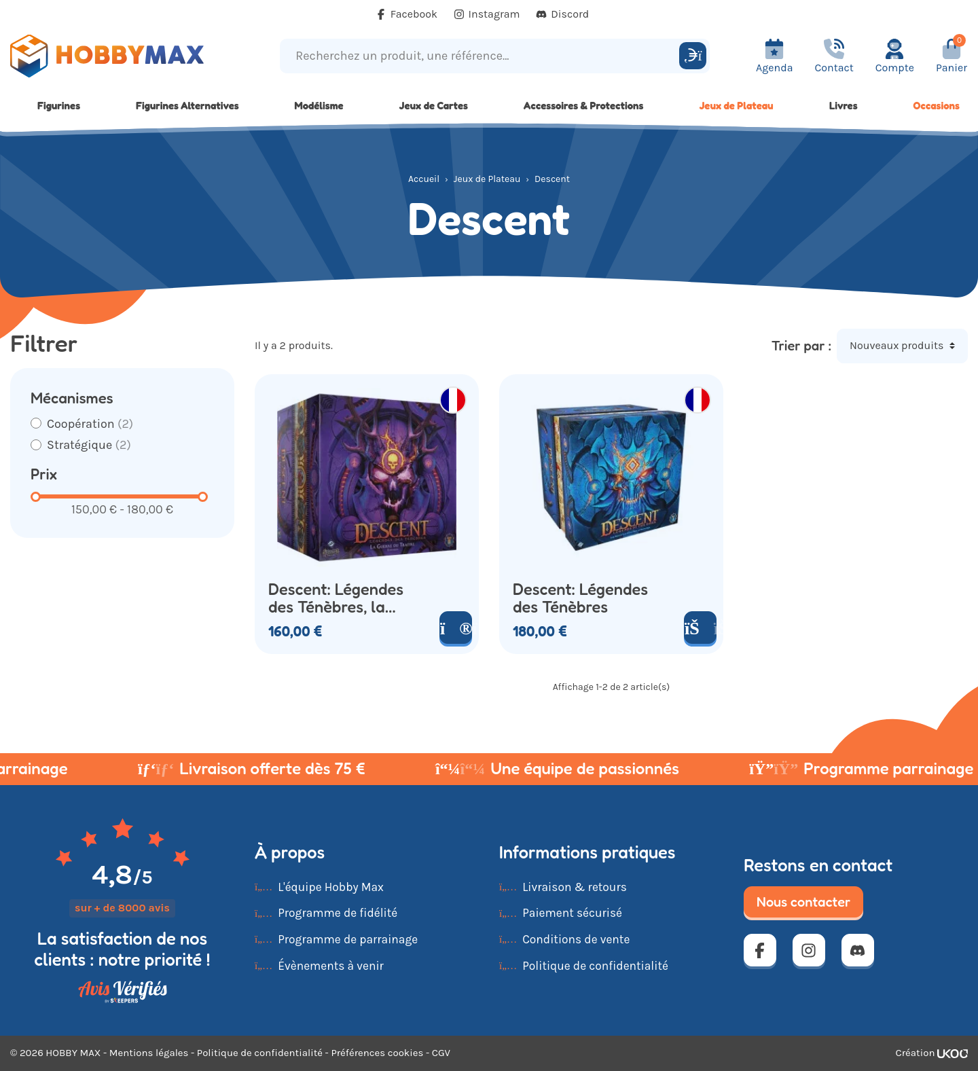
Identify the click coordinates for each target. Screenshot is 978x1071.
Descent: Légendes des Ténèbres (580, 598)
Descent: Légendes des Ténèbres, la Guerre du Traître (335, 598)
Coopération (90, 423)
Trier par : (801, 346)
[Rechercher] (692, 55)
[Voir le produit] (455, 627)
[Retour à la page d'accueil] (122, 56)
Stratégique (89, 444)
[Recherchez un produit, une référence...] (481, 56)
